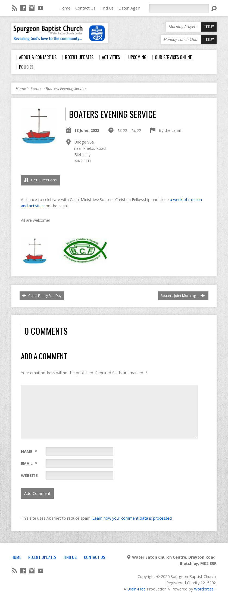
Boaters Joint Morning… (183, 295)
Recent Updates (42, 557)
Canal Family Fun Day (41, 295)
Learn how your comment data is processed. (132, 518)
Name (29, 451)
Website (29, 475)
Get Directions (40, 179)
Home (64, 8)
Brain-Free (136, 589)
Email (29, 463)
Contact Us (85, 8)
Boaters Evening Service (66, 88)
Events (35, 88)
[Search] (179, 8)
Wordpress (204, 589)
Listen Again (129, 8)
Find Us (107, 8)
